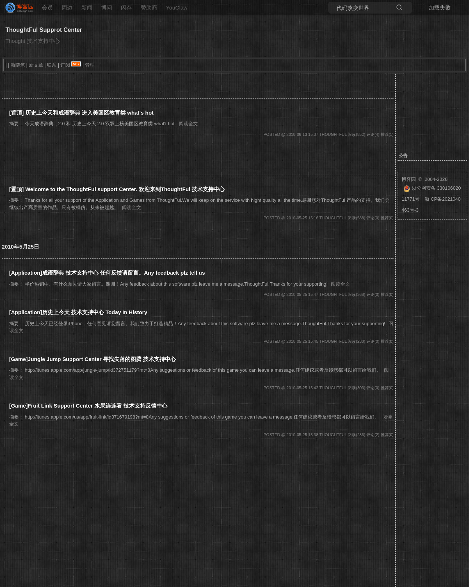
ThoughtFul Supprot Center (43, 30)
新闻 (86, 7)
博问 (106, 7)
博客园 (409, 179)
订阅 (65, 65)
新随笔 (18, 65)
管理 (90, 65)
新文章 (36, 65)
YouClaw (177, 7)
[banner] (16, 8)
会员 (47, 7)
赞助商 (149, 7)
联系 (51, 65)
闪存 (126, 7)
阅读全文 (188, 123)
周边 (67, 7)
